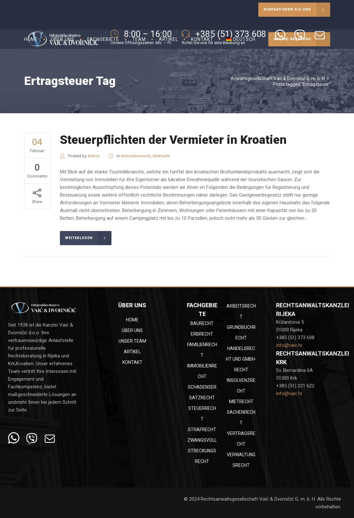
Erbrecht (202, 334)
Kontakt (132, 362)
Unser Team (132, 341)
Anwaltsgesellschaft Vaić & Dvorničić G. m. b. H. (278, 78)
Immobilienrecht (136, 155)
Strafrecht (202, 429)
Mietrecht (161, 155)
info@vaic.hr (289, 345)
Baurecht (202, 323)
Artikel (132, 351)
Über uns (132, 330)
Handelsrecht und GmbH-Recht (241, 359)
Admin (94, 155)
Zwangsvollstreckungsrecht (202, 451)
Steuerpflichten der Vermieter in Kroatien (173, 140)
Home (132, 319)
